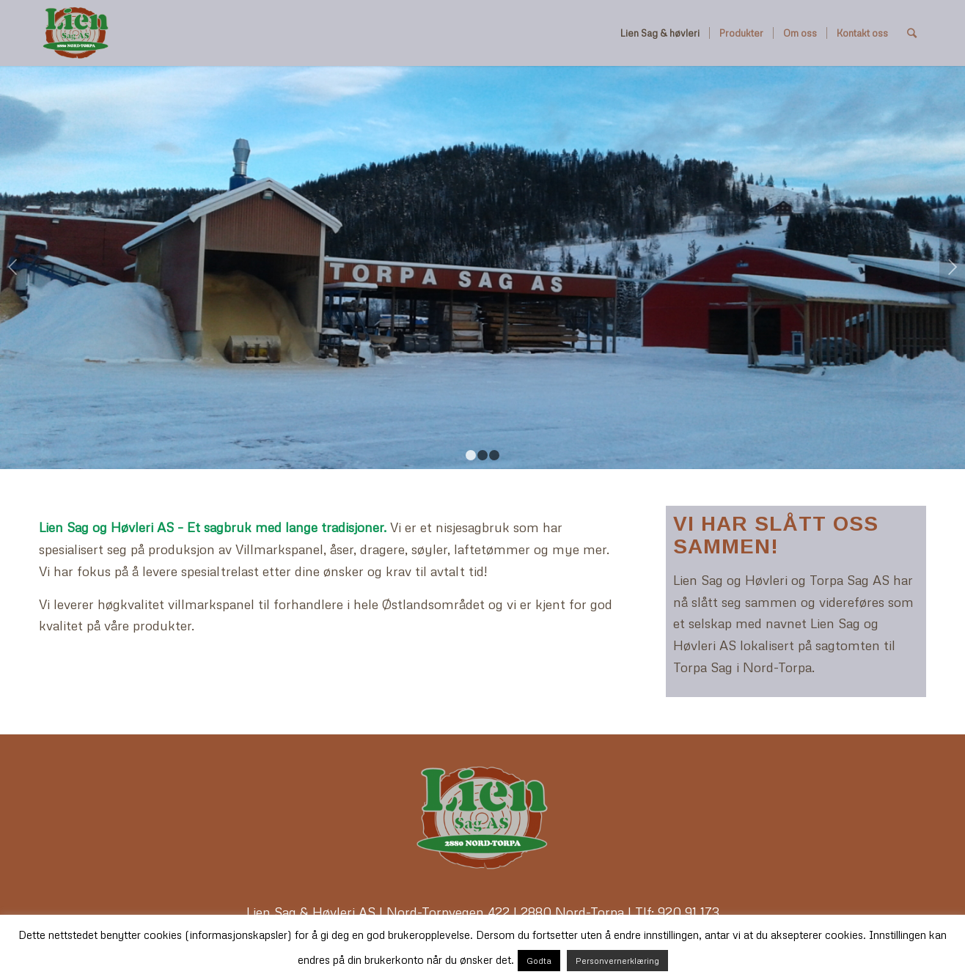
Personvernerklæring (617, 960)
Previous (13, 266)
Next (952, 266)
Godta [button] (538, 960)
